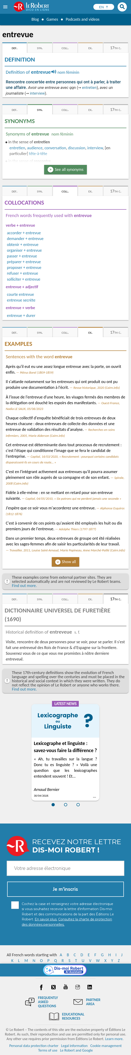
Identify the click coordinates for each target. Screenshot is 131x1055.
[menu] (5, 7)
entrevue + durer (21, 315)
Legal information (74, 1046)
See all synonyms (69, 169)
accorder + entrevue (24, 232)
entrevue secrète (21, 300)
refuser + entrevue (22, 273)
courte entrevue (20, 294)
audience (35, 147)
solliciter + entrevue (23, 279)
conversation (55, 147)
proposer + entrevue (24, 267)
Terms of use (47, 1050)
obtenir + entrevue (22, 244)
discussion (76, 147)
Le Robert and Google (76, 1050)
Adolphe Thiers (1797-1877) (77, 529)
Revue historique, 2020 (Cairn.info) (96, 388)
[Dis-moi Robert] (65, 970)
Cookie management (106, 1046)
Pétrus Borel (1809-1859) (36, 372)
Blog (35, 19)
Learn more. (114, 1039)
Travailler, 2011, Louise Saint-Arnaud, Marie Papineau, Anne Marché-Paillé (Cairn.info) (67, 550)
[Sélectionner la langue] (103, 7)
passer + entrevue (22, 256)
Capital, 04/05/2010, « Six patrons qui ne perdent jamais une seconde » (73, 498)
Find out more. (24, 585)
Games (52, 19)
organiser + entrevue (24, 250)
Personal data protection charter (33, 1046)
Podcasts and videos (83, 19)
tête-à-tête (38, 153)
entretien (89, 87)
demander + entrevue (25, 238)
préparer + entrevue (24, 261)
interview (37, 93)
